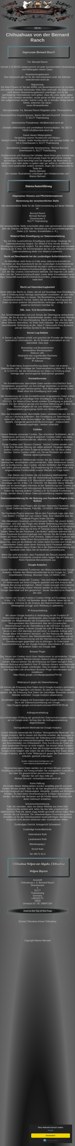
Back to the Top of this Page (38, 911)
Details (50, 1130)
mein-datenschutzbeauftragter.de (38, 763)
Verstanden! (50, 1135)
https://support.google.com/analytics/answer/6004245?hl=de (37, 705)
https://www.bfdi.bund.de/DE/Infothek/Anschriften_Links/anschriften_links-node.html (37, 278)
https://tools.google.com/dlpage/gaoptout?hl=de (37, 675)
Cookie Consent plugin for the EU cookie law (50, 1140)
